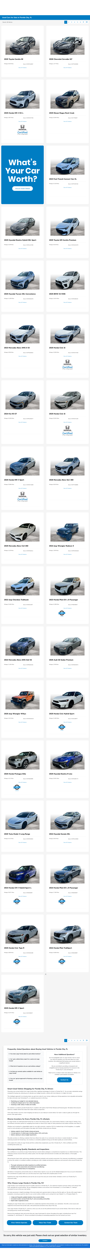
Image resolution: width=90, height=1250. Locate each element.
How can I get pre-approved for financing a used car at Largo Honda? (25, 1079)
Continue (45, 1240)
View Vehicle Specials (19, 1223)
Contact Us (64, 1080)
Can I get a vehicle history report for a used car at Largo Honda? (24, 1060)
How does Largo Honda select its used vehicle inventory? (25, 1054)
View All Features (22, 67)
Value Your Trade (45, 1223)
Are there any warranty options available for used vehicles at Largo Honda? (25, 1072)
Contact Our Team (70, 1223)
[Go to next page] (83, 22)
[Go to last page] (87, 22)
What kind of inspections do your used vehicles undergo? (25, 1066)
